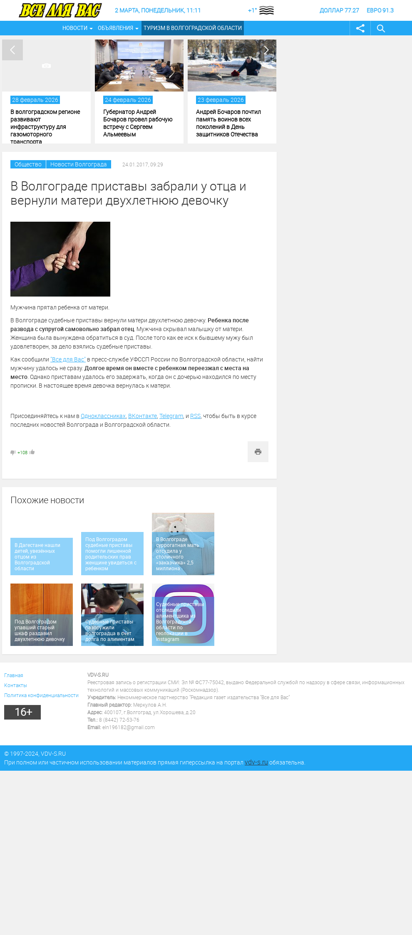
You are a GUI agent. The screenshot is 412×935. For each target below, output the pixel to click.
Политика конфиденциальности (41, 695)
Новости (74, 28)
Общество (28, 164)
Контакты (15, 685)
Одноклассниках (103, 416)
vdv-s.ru (256, 762)
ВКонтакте (142, 416)
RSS (195, 416)
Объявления (115, 28)
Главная (13, 675)
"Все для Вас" (68, 359)
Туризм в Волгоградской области (193, 28)
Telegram (171, 416)
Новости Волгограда (78, 164)
